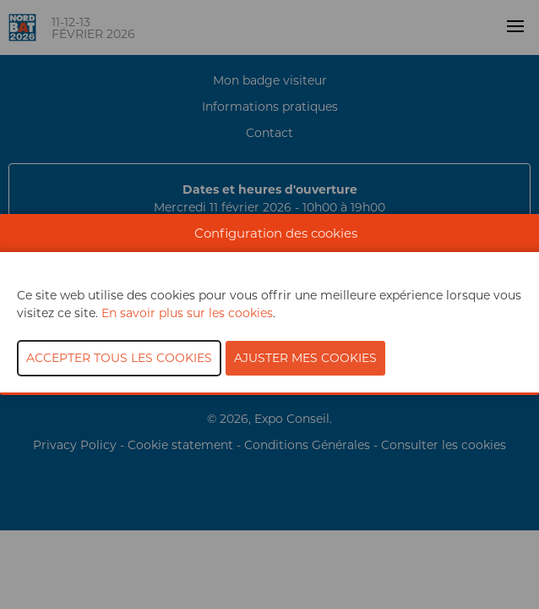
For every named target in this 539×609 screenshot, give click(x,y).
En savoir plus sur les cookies (187, 313)
